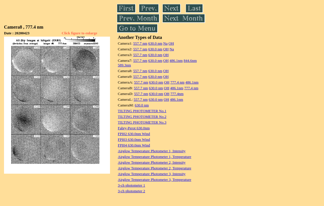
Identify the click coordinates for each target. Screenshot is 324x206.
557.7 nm (140, 43)
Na (165, 43)
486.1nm (176, 60)
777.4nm (177, 94)
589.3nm (124, 65)
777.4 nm (177, 82)
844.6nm (190, 60)
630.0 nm (155, 43)
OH (171, 43)
